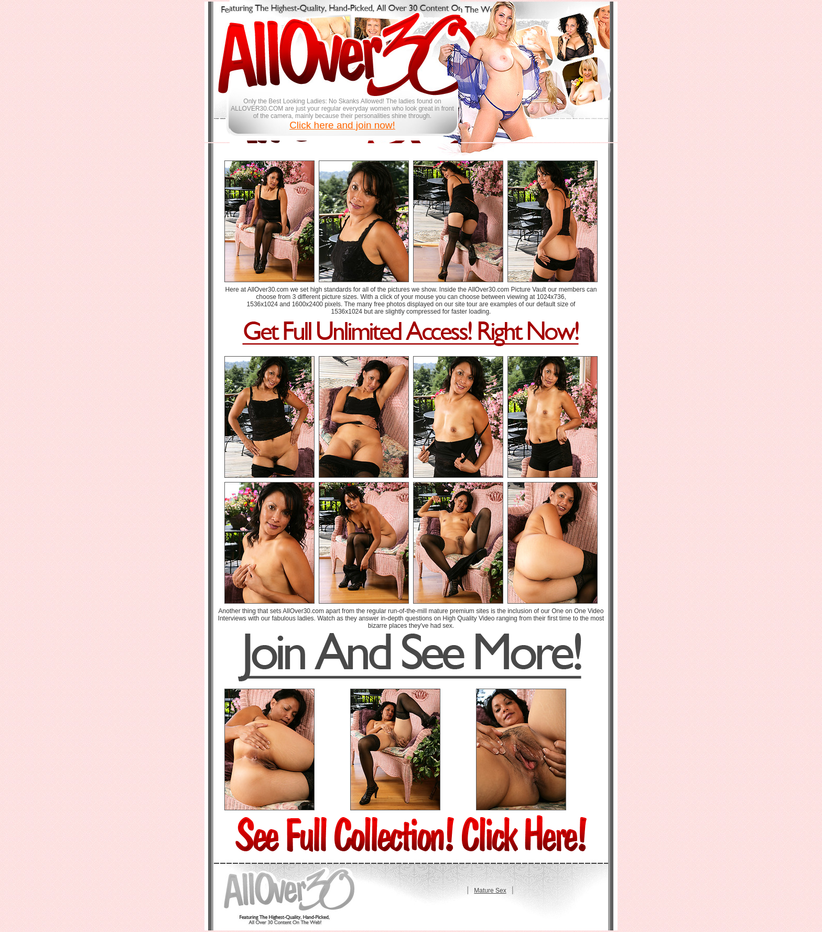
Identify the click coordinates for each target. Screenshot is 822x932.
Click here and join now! (342, 125)
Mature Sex (490, 890)
